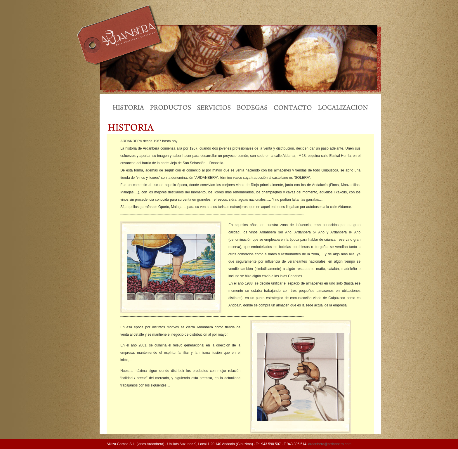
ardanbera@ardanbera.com (329, 444)
